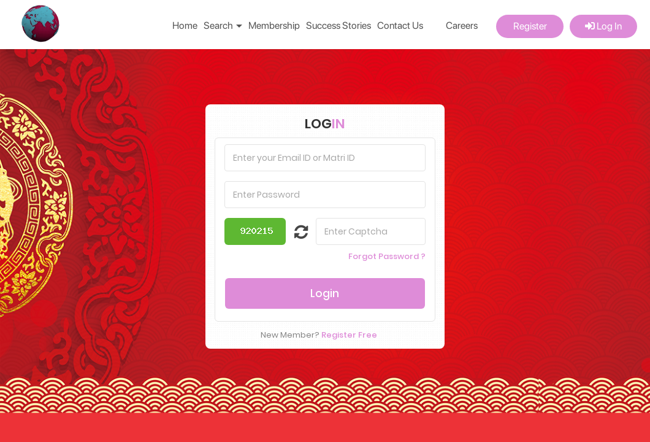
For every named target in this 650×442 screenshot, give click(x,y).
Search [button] (223, 25)
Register (530, 26)
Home (184, 25)
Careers (462, 25)
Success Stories (338, 25)
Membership (274, 25)
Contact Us (400, 25)
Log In (603, 26)
